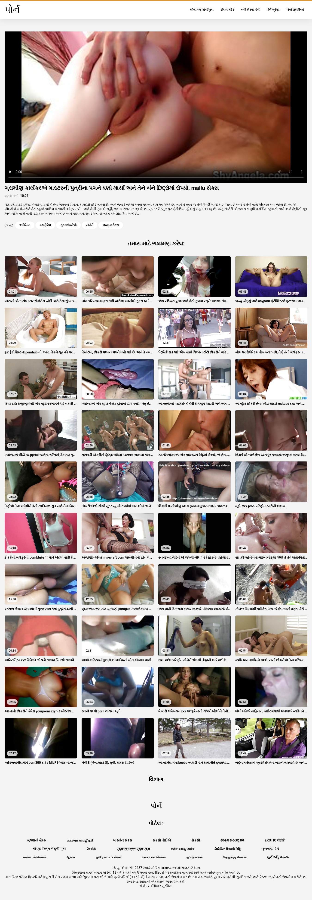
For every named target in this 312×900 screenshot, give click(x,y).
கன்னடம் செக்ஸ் (34, 857)
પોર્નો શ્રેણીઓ (295, 9)
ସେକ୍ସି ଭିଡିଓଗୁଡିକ (232, 840)
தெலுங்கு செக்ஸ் (234, 857)
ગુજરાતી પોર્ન (270, 849)
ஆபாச (71, 857)
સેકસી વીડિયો (162, 840)
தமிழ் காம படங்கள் (109, 857)
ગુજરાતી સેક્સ (36, 840)
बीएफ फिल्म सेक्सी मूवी (49, 849)
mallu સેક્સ (111, 225)
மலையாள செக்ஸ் (154, 857)
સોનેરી (89, 225)
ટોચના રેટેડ (227, 9)
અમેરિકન (24, 225)
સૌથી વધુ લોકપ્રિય (201, 9)
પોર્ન (143, 886)
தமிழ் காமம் (195, 857)
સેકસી (195, 840)
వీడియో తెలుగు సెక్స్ (227, 849)
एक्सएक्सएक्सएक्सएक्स (133, 849)
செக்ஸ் (91, 849)
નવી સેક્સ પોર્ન (250, 9)
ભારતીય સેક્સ (122, 840)
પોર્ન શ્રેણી (272, 9)
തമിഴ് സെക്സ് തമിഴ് (182, 849)
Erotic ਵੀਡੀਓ (275, 840)
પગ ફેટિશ (45, 225)
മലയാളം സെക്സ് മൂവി (80, 840)
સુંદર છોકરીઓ (68, 225)
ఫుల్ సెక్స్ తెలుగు (278, 857)
